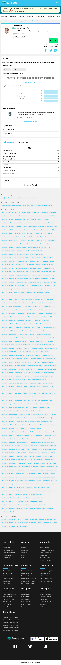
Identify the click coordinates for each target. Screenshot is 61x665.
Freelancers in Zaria (7, 219)
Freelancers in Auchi (34, 341)
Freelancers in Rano (21, 400)
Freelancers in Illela (19, 407)
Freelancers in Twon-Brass (9, 498)
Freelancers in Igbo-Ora (34, 296)
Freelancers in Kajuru (19, 438)
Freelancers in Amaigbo (36, 271)
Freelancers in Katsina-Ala (21, 355)
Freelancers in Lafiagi (36, 289)
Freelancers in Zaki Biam (39, 505)
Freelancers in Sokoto (47, 223)
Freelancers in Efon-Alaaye (36, 237)
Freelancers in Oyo (6, 223)
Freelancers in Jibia (7, 438)
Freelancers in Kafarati (8, 491)
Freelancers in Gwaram (8, 421)
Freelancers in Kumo (47, 355)
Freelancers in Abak (52, 466)
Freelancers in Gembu (7, 393)
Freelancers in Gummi (25, 351)
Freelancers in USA (21, 526)
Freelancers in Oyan (33, 324)
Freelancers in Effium (47, 299)
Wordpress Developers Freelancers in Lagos (13, 205)
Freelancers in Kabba (37, 344)
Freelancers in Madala (48, 477)
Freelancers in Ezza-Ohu (48, 337)
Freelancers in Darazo (7, 400)
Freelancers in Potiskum (21, 303)
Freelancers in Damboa (8, 386)
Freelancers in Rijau (36, 411)
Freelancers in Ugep (37, 250)
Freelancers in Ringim (36, 435)
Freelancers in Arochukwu (8, 501)
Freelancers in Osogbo (7, 264)
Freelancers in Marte (34, 421)
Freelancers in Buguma (34, 268)
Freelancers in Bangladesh (9, 519)
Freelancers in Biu (30, 292)
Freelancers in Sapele (48, 261)
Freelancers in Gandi (7, 445)
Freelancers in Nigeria (35, 522)
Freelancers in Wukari (19, 296)
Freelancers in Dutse (31, 407)
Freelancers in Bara (7, 487)
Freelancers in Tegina (7, 376)
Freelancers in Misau (48, 442)
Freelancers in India (51, 519)
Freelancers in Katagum (24, 505)
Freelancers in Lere (7, 296)
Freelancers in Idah (7, 337)
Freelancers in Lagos (7, 212)
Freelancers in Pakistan (8, 526)
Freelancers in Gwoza (7, 428)
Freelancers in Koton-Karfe (9, 505)
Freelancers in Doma (35, 428)
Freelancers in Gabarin (7, 512)
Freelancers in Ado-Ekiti (48, 230)
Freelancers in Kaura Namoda (25, 334)
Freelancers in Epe (6, 306)
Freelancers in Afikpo (37, 327)
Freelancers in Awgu (21, 376)
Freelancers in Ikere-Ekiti (21, 289)
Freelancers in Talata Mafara (9, 351)
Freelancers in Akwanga (22, 418)
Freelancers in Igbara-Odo (41, 320)
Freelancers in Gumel (37, 348)
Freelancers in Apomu (50, 327)
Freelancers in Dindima (8, 452)
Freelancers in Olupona (43, 292)
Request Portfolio (30, 82)
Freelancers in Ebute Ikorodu (36, 226)
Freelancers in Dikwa (7, 362)
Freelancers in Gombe (19, 244)
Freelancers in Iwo (6, 244)
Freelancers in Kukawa (8, 418)
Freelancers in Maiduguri (50, 216)
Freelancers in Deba (47, 400)
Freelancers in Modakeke (22, 275)
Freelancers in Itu (35, 355)
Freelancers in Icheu (38, 431)
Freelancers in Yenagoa (47, 372)
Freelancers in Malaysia (21, 522)
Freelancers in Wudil (33, 376)
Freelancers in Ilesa (50, 237)
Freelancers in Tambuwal (8, 390)
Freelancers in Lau (51, 463)
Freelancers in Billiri (36, 418)
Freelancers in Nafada (46, 376)
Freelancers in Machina (34, 480)
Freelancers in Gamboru (20, 306)
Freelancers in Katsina (33, 230)
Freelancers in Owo (7, 240)
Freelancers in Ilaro (49, 344)
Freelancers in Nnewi (23, 254)
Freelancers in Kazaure (8, 456)
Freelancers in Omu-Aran (21, 435)
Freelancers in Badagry (49, 365)
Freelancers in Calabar (7, 230)
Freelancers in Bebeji (37, 498)
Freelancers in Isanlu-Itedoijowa (10, 431)
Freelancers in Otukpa (34, 383)
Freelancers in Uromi (7, 285)
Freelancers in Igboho (21, 268)
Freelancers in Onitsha (7, 226)
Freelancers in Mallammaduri (34, 494)
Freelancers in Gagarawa (49, 491)
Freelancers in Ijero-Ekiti (8, 261)
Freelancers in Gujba (7, 494)
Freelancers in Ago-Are (21, 445)
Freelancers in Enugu (19, 223)
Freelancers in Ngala (35, 442)
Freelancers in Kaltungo (21, 473)
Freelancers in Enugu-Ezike (26, 397)
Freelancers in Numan (20, 317)
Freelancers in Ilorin (43, 219)
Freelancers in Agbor (34, 337)
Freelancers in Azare (50, 285)
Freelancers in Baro (7, 365)
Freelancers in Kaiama (7, 383)
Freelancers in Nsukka (7, 282)
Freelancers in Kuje (7, 292)
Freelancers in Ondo (34, 240)
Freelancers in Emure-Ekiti (49, 296)
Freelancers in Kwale (49, 390)
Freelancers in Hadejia (34, 282)
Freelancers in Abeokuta (33, 223)
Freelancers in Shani (46, 438)
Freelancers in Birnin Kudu (34, 365)
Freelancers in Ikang (21, 452)
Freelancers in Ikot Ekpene (48, 240)
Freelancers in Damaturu (8, 348)
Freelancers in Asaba (7, 327)
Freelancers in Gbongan (34, 264)
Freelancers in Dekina (24, 498)
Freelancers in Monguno (36, 390)
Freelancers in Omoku (44, 487)
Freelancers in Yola (19, 292)
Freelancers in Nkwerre (20, 341)
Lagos (16, 28)
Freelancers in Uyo (20, 230)
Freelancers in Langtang (48, 452)
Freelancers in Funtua (7, 268)
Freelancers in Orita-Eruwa (21, 330)
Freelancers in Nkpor (7, 289)
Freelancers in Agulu (50, 313)
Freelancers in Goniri (50, 484)
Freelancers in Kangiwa (8, 484)
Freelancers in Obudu (21, 393)
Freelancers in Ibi (6, 379)
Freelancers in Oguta (48, 383)
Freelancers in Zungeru (21, 372)
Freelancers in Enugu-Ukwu (43, 334)
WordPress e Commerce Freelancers (26, 198)
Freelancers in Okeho (48, 456)
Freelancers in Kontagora (50, 289)
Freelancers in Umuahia (20, 240)
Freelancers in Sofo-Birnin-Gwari (21, 379)
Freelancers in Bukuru (7, 425)
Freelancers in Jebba (21, 386)
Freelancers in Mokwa (47, 386)
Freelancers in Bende (47, 310)
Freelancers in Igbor (7, 404)
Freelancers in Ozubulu (8, 324)
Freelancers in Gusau (7, 247)
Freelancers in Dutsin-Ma (38, 466)
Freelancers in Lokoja (46, 341)
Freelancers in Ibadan (33, 212)
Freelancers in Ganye (49, 425)
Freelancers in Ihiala (49, 306)
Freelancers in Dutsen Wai (39, 379)
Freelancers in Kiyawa (33, 400)
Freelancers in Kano (20, 212)
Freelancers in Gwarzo (51, 414)
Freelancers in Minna (21, 237)
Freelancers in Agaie (21, 480)
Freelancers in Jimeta (32, 244)
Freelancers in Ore (33, 445)
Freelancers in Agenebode (8, 463)
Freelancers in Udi (25, 431)
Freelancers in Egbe (33, 404)
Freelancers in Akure (7, 233)
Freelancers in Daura (7, 317)
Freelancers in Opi (19, 494)
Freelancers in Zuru (34, 372)
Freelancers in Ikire (32, 247)
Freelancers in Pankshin (22, 358)
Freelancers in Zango (51, 470)
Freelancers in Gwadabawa (48, 404)
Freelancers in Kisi (20, 264)
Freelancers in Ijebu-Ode (23, 250)
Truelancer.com (35, 662)
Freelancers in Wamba (46, 362)
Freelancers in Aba (19, 219)
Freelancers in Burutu (37, 414)
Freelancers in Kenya (7, 522)
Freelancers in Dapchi (22, 442)
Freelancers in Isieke (7, 299)
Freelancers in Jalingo (7, 278)
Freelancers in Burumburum (35, 484)
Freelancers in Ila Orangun (9, 257)
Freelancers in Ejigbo (47, 264)
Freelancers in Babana (20, 404)
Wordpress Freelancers (8, 198)
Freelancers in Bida (35, 257)
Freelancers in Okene (51, 226)
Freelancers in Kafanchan (23, 313)
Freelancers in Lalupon (20, 310)
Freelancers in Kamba (36, 369)
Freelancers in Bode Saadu (22, 411)
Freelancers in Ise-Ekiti (36, 254)
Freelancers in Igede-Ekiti (33, 299)
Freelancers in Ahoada (36, 459)
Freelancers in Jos (31, 219)
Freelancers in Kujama (35, 456)
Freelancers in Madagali (8, 459)
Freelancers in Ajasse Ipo (24, 463)
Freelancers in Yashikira (50, 435)
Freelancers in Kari (40, 397)
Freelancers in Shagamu (8, 250)
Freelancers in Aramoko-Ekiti (25, 320)
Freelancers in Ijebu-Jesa (22, 344)
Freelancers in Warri (21, 226)
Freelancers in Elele (22, 390)
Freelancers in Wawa (48, 508)
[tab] (9, 142)
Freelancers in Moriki (20, 362)
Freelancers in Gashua (7, 275)
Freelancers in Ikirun (48, 268)
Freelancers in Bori (21, 484)
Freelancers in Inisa (22, 261)
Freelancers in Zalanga (8, 477)
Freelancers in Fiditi (7, 330)
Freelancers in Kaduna (22, 216)
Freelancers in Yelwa (34, 452)
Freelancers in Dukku (44, 407)
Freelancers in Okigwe (21, 278)
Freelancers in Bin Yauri (22, 491)
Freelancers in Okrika (22, 271)
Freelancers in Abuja (36, 216)
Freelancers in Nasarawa (37, 358)
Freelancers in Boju (49, 459)
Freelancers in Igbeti (7, 372)
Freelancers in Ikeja (46, 233)
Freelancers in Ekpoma (8, 344)
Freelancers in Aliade (35, 508)
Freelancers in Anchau (21, 425)
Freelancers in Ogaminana (35, 306)
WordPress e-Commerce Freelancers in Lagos (40, 205)
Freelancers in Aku (21, 324)
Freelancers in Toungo (7, 480)
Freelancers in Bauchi (33, 233)
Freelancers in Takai (23, 501)
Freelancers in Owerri (45, 247)
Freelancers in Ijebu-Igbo (49, 282)
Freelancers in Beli (6, 407)
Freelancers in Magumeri (48, 393)
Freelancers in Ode (46, 317)
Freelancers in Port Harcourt (48, 212)
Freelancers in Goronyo (8, 508)
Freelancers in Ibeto (47, 421)
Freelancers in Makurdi (8, 237)
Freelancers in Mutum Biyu (49, 480)
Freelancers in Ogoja (7, 355)
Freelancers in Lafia (50, 271)
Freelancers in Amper (35, 473)
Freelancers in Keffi (35, 303)
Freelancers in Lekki (20, 233)
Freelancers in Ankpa (7, 435)
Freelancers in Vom (21, 477)
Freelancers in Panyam (36, 501)
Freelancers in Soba (21, 421)
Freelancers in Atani (46, 244)
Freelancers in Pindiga (36, 285)
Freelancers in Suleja (35, 261)
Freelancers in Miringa (48, 473)
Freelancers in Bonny (7, 411)
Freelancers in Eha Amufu (37, 330)
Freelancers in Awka (47, 257)
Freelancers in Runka (39, 463)
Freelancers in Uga (6, 341)
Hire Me (53, 40)
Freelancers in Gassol (33, 438)
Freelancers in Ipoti (7, 310)
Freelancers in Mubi (20, 247)
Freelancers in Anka (31, 487)
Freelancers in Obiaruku (34, 477)
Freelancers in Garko (34, 386)
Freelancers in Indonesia (37, 519)
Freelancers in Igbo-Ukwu (8, 320)
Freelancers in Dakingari (8, 470)
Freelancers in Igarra (51, 431)
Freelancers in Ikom (37, 313)
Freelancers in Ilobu (49, 275)
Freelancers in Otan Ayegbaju (40, 351)
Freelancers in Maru (36, 491)
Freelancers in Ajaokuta (22, 428)
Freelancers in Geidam (50, 348)
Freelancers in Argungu (23, 348)
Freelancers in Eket (24, 369)
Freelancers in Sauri (36, 449)
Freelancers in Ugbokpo (8, 442)
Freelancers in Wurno (21, 456)
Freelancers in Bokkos (22, 470)
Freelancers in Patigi (33, 362)
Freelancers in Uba (19, 487)
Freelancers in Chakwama (8, 254)
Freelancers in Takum (50, 369)
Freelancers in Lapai (24, 414)
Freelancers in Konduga (50, 449)
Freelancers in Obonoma (20, 337)
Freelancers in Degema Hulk (9, 397)
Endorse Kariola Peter (30, 121)
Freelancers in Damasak (8, 449)
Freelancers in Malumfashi (9, 334)
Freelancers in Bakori (24, 466)
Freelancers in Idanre (7, 303)
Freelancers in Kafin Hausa (9, 466)
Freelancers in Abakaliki (8, 271)
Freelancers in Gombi (34, 393)
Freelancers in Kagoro (34, 317)
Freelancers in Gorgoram (37, 470)
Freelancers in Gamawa (23, 449)
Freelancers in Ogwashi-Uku (9, 369)
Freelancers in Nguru (21, 282)
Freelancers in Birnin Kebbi (22, 285)
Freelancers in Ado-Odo (35, 425)
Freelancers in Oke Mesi (8, 313)
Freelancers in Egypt (23, 519)
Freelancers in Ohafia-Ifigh (22, 327)
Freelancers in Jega (45, 324)
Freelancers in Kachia (51, 358)
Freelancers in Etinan (21, 508)
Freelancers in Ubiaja (21, 383)
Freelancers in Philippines (49, 522)
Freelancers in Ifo (19, 299)
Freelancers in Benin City (8, 216)
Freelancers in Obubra (22, 459)
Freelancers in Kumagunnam (9, 414)
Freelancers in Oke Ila (7, 358)
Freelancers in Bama (36, 275)
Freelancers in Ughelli (33, 310)
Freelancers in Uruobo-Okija (48, 445)
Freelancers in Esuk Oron (48, 278)
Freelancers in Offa (34, 278)
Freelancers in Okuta (19, 365)
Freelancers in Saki (23, 257)
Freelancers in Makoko (48, 303)
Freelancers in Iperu (48, 418)
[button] (4, 17)
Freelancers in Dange (7, 473)
